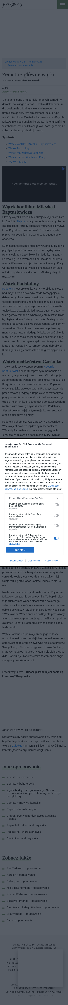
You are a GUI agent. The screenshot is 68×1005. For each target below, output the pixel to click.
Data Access (34, 560)
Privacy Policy (51, 560)
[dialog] (34, 502)
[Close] (62, 444)
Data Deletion (16, 560)
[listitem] (34, 498)
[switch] (56, 504)
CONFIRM (20, 550)
